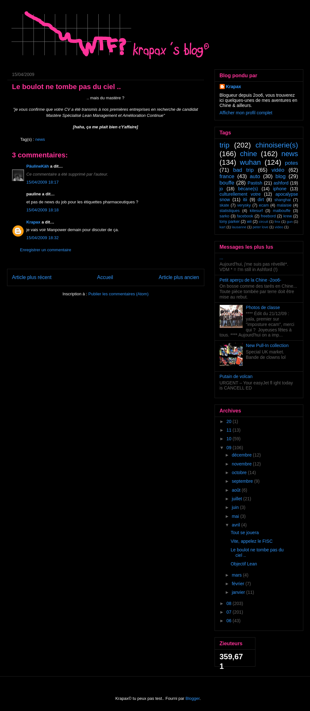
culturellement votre (240, 194)
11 (229, 430)
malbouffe (282, 210)
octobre (240, 472)
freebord (268, 216)
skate (224, 205)
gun (290, 221)
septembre (243, 481)
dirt (261, 199)
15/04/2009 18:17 (42, 182)
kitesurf (256, 210)
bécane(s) (248, 188)
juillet (237, 498)
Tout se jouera (245, 532)
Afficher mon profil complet (246, 112)
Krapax (33, 222)
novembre (242, 463)
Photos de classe (263, 307)
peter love (260, 227)
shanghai (282, 200)
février (239, 583)
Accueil (105, 277)
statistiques (230, 210)
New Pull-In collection (267, 345)
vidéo (278, 170)
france (227, 176)
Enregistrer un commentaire (45, 249)
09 (229, 447)
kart (223, 227)
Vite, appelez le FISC (251, 541)
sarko (225, 216)
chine (248, 154)
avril (236, 524)
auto (255, 176)
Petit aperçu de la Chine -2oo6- (251, 280)
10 (229, 438)
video (279, 227)
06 (229, 620)
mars (237, 575)
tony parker (230, 221)
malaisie (284, 205)
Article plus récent (32, 277)
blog (281, 176)
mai (236, 516)
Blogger (192, 698)
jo (221, 188)
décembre (242, 455)
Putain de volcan (236, 376)
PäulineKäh (37, 166)
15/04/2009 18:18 (42, 210)
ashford (281, 182)
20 (229, 421)
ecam (264, 205)
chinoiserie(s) (276, 145)
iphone (279, 188)
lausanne (239, 227)
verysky (244, 205)
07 (229, 612)
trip (225, 145)
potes (291, 163)
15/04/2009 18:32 (42, 237)
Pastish (255, 182)
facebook (245, 216)
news (40, 139)
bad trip (243, 170)
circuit (263, 221)
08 (229, 603)
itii (245, 199)
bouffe (227, 183)
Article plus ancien (179, 277)
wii (249, 221)
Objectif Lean (244, 563)
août (237, 490)
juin (236, 507)
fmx (277, 221)
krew (287, 216)
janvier (239, 592)
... (221, 257)
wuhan (250, 162)
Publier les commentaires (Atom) (118, 293)
